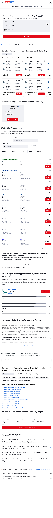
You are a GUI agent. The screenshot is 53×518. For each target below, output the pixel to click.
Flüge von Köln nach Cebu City (9, 405)
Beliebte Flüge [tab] (19, 373)
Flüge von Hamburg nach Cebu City (11, 393)
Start (2, 44)
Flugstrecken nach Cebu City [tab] (26, 377)
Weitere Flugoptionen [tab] (24, 380)
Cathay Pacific (12, 289)
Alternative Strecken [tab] (8, 373)
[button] (2, 2)
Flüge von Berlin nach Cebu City (10, 395)
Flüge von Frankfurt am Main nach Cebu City (13, 387)
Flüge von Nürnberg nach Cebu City (11, 403)
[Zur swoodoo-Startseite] (9, 2)
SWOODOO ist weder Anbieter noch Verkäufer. (27, 473)
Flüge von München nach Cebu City (11, 391)
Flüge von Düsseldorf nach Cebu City (11, 389)
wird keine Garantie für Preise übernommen (40, 469)
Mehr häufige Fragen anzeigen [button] (26, 345)
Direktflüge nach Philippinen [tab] (33, 373)
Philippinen (11, 44)
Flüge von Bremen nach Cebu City (10, 397)
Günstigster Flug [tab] (7, 54)
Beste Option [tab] (17, 54)
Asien (6, 44)
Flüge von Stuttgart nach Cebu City (11, 401)
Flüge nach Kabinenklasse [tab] (9, 377)
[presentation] (43, 15)
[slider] (50, 147)
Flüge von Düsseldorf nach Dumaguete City (13, 407)
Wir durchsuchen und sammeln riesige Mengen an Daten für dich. (27, 476)
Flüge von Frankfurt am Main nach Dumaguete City (15, 399)
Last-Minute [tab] (26, 54)
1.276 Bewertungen (13, 293)
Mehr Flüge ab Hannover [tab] (42, 377)
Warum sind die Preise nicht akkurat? (27, 479)
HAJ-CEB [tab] (26, 264)
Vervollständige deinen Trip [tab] (10, 380)
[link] (12, 119)
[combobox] (8, 18)
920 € (40, 16)
